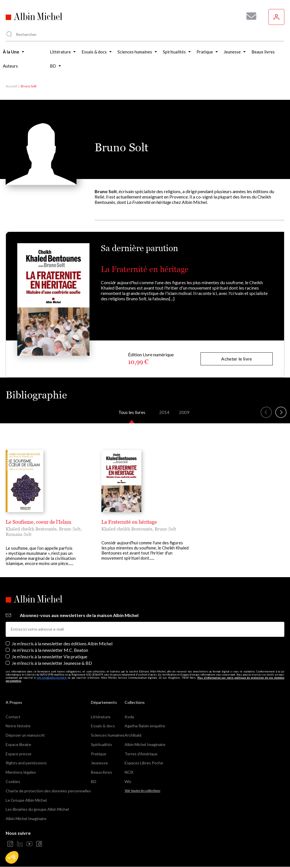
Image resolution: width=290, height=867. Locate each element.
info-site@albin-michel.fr (52, 677)
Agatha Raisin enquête (145, 725)
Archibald (133, 735)
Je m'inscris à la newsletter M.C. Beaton (50, 650)
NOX (129, 772)
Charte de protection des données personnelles (48, 790)
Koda (129, 716)
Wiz (128, 781)
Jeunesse (99, 762)
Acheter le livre (236, 358)
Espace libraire (18, 744)
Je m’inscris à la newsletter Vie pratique (49, 656)
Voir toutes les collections (142, 791)
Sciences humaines (108, 735)
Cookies (13, 781)
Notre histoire (18, 725)
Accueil (11, 86)
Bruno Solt (70, 528)
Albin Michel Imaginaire (26, 818)
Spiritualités (101, 744)
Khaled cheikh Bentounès (31, 528)
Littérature (100, 716)
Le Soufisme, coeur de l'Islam (38, 522)
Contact (13, 716)
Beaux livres (101, 772)
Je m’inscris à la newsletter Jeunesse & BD (52, 663)
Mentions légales (21, 772)
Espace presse (18, 753)
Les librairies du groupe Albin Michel (37, 809)
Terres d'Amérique (141, 753)
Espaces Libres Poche (144, 762)
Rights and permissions (26, 762)
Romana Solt (19, 534)
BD (93, 781)
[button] (12, 857)
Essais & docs (103, 725)
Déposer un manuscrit (25, 735)
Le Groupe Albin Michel (26, 800)
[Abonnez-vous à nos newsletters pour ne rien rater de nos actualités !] (249, 16)
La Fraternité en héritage (145, 269)
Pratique (98, 753)
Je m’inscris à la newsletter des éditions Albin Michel (62, 643)
